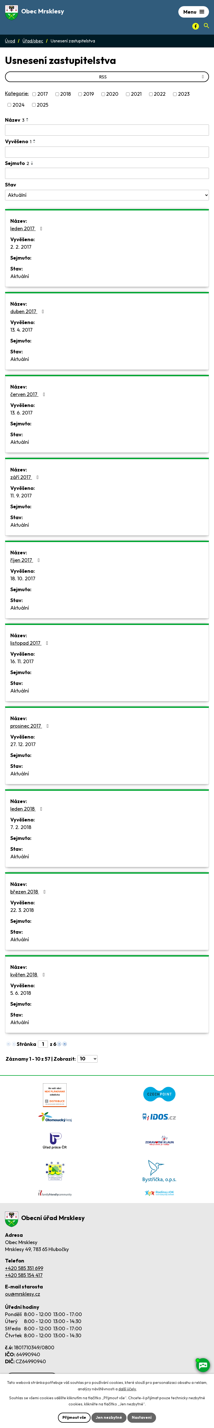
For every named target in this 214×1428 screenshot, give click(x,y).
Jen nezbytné (109, 1417)
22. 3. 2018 (22, 910)
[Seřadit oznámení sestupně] (28, 121)
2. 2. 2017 (20, 247)
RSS (152, 77)
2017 (42, 94)
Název (15, 120)
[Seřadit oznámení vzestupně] (28, 119)
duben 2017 (28, 311)
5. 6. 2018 (20, 993)
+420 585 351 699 (24, 1268)
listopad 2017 (30, 643)
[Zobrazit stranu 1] (43, 1044)
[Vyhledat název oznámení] (107, 130)
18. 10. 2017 (22, 578)
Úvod (10, 41)
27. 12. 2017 (23, 744)
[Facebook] (195, 26)
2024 (19, 105)
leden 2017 (27, 228)
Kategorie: (17, 93)
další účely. (127, 1388)
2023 (183, 94)
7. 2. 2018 (20, 827)
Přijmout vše (74, 1417)
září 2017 (25, 477)
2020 (112, 94)
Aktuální (19, 276)
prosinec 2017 (30, 726)
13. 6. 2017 (21, 412)
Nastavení (142, 1417)
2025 (42, 105)
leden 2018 (27, 809)
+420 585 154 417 (24, 1275)
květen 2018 (28, 974)
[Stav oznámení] (107, 195)
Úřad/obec (33, 41)
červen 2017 (28, 394)
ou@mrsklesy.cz (22, 1294)
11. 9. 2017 (21, 495)
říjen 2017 (26, 560)
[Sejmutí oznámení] (107, 173)
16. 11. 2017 (22, 661)
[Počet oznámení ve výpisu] (87, 1059)
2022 (160, 94)
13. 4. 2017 (21, 330)
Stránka (26, 1044)
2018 (65, 94)
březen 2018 (29, 891)
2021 (136, 94)
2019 (88, 94)
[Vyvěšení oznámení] (107, 152)
